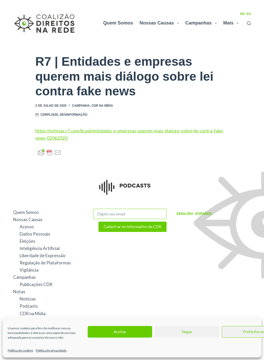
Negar (187, 331)
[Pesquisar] (249, 23)
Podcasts (29, 306)
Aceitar (120, 331)
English (185, 214)
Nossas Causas (160, 23)
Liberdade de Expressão (42, 255)
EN (242, 14)
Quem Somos (118, 23)
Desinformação (73, 114)
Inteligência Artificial (40, 248)
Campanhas (202, 23)
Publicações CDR (36, 284)
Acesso (27, 226)
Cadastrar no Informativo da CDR (132, 226)
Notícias (28, 299)
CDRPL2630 (49, 114)
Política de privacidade (51, 350)
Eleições (27, 241)
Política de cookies (20, 350)
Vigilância (29, 270)
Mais (232, 23)
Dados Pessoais (35, 234)
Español (204, 214)
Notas (19, 291)
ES (249, 14)
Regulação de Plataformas (45, 262)
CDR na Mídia (102, 105)
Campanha (81, 105)
